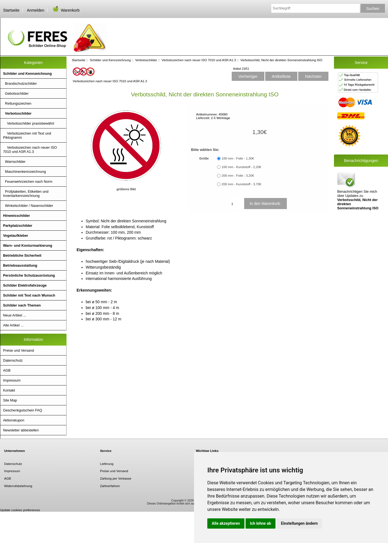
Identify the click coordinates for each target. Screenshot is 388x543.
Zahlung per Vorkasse (115, 478)
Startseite (11, 10)
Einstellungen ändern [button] (299, 523)
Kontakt (9, 390)
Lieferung (106, 463)
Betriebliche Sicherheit (22, 255)
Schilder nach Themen (22, 305)
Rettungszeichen (17, 103)
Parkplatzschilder (17, 225)
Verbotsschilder (146, 60)
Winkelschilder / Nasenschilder (28, 206)
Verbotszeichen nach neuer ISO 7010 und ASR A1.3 (199, 60)
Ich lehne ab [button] (260, 523)
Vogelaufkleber (15, 235)
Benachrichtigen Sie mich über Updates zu (358, 190)
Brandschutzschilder (20, 83)
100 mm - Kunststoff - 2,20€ (241, 167)
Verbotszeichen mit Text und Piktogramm (27, 135)
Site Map (10, 400)
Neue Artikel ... (14, 315)
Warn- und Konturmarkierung (27, 245)
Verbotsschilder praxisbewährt (28, 123)
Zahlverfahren (110, 486)
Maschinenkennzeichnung (24, 171)
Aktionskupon (13, 420)
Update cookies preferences (20, 510)
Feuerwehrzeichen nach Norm (27, 181)
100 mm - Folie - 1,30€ (238, 158)
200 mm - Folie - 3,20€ (238, 175)
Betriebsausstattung (20, 265)
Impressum (12, 380)
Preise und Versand (18, 350)
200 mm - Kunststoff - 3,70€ (241, 184)
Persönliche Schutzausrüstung (29, 275)
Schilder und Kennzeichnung (110, 60)
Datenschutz (13, 360)
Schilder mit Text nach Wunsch (29, 295)
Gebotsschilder (16, 93)
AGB (7, 370)
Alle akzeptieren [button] (226, 523)
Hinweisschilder (16, 215)
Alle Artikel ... (13, 325)
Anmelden (35, 10)
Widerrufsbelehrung (18, 486)
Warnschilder (14, 161)
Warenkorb (66, 10)
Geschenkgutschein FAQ (22, 410)
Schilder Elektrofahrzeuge (25, 285)
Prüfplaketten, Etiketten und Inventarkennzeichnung (25, 193)
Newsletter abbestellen (21, 430)
